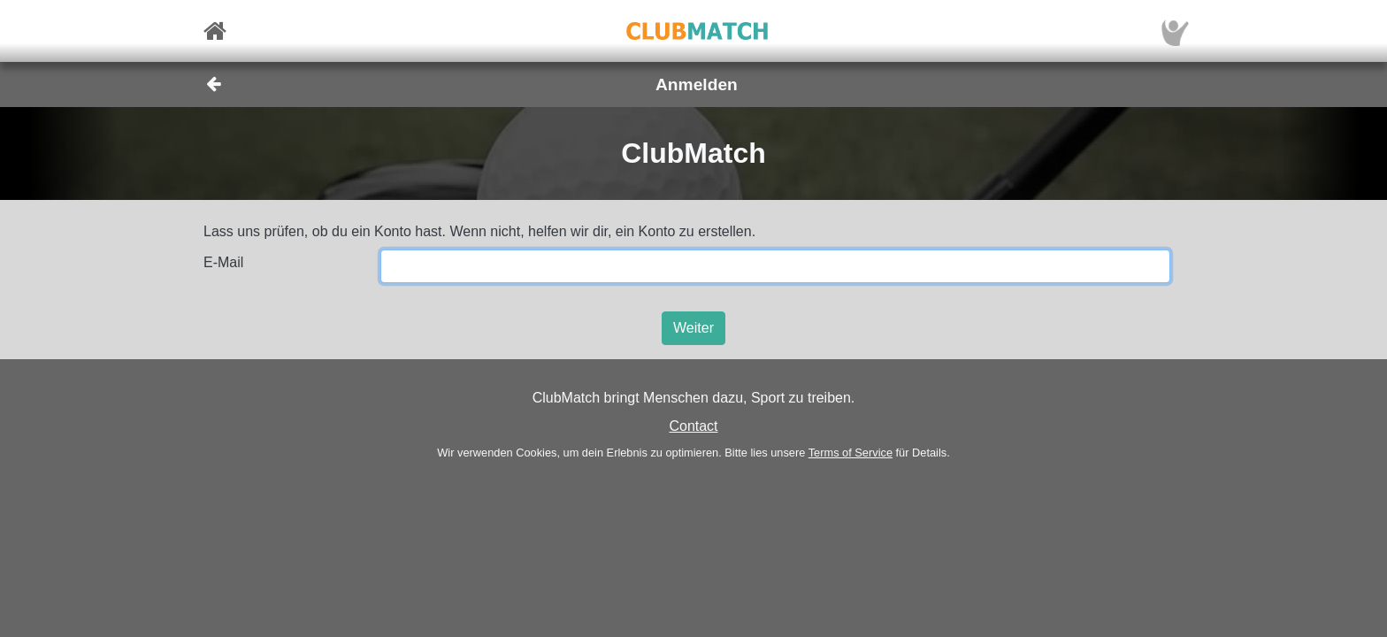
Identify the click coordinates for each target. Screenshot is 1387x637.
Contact (693, 426)
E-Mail (223, 262)
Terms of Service (850, 452)
